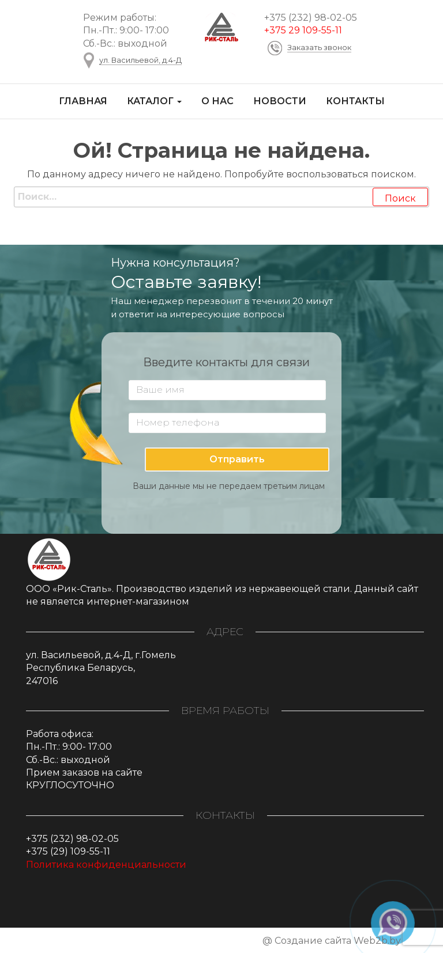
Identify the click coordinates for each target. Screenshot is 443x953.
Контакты (355, 101)
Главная (83, 101)
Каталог (154, 101)
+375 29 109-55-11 (303, 30)
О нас (217, 101)
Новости (279, 101)
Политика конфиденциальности (106, 864)
